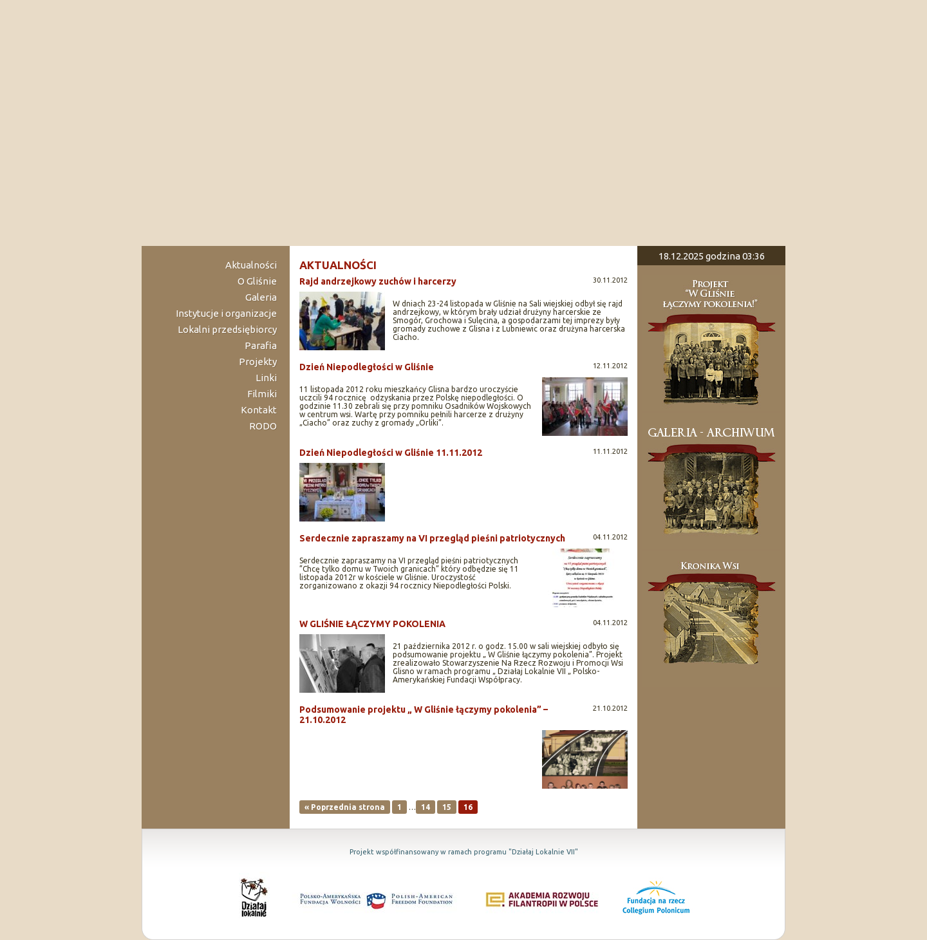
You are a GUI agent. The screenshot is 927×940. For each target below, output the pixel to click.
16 (468, 807)
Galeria (261, 297)
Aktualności (251, 264)
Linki (266, 377)
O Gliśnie (257, 281)
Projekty (258, 361)
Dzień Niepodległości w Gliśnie (366, 367)
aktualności (338, 265)
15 (446, 807)
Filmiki (262, 393)
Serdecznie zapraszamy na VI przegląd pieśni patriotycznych (432, 538)
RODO (263, 425)
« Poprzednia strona (344, 807)
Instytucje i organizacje (226, 313)
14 (425, 807)
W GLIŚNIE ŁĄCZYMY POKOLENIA (372, 624)
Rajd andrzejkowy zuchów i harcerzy (377, 281)
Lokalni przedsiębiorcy (227, 329)
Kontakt (259, 409)
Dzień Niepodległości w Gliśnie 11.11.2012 (390, 452)
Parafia (261, 345)
